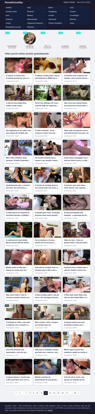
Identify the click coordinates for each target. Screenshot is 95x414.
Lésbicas (9, 19)
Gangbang (52, 12)
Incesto (51, 15)
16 (63, 393)
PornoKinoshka (14, 2)
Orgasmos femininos (35, 23)
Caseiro (73, 12)
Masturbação (32, 19)
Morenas (30, 12)
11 (41, 393)
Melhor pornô (83, 2)
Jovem (8, 23)
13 (50, 393)
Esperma (30, 27)
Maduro (30, 15)
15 (58, 393)
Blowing (73, 19)
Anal (29, 8)
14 (54, 393)
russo (72, 23)
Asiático (9, 8)
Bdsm (50, 8)
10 (37, 393)
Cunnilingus (74, 15)
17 (67, 393)
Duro (8, 15)
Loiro (72, 8)
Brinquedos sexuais (13, 27)
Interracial (52, 19)
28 (75, 393)
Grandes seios (11, 12)
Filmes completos (55, 23)
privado (50, 410)
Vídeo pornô (69, 2)
